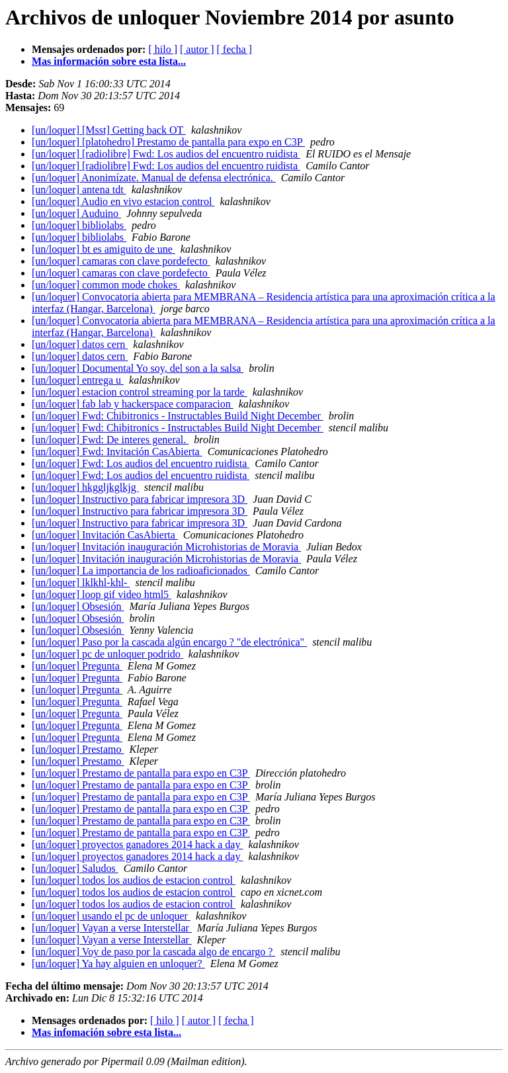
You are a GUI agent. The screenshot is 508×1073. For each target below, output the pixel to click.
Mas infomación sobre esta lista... (106, 1032)
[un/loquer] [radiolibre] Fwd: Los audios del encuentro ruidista (166, 153)
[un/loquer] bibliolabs (79, 225)
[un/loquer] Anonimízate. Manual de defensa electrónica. (154, 177)
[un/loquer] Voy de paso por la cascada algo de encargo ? (153, 951)
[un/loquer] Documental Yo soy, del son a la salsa (137, 368)
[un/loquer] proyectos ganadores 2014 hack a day (137, 844)
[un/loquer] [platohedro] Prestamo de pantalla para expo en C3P (168, 142)
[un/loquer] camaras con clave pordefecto (121, 261)
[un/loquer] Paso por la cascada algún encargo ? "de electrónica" (169, 642)
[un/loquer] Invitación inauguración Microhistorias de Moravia (166, 546)
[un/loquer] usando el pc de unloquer (111, 916)
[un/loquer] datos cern (80, 344)
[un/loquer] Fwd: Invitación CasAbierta (117, 451)
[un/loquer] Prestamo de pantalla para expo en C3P (141, 773)
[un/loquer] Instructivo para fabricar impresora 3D (139, 499)
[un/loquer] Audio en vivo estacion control (123, 201)
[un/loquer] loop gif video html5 (101, 594)
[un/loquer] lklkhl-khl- (81, 582)
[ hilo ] (162, 49)
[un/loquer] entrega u (78, 380)
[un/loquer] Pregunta (77, 665)
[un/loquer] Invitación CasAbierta (105, 534)
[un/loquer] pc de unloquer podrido (107, 654)
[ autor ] (197, 49)
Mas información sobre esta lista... (109, 61)
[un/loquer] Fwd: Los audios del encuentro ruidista (140, 463)
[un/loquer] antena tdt (79, 189)
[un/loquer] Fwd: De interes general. (110, 439)
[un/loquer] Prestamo (78, 749)
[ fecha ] (234, 49)
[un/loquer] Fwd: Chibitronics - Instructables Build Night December (177, 415)
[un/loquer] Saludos (75, 868)
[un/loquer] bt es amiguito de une (103, 249)
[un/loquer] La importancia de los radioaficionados (141, 570)
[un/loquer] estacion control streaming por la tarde (139, 392)
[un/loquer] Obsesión (78, 606)
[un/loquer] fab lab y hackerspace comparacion (132, 403)
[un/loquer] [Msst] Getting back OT (109, 130)
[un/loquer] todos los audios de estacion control (133, 880)
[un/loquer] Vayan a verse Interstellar (112, 927)
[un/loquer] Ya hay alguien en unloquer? (118, 963)
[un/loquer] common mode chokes (106, 284)
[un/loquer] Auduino (76, 213)
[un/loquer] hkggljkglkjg (85, 487)
